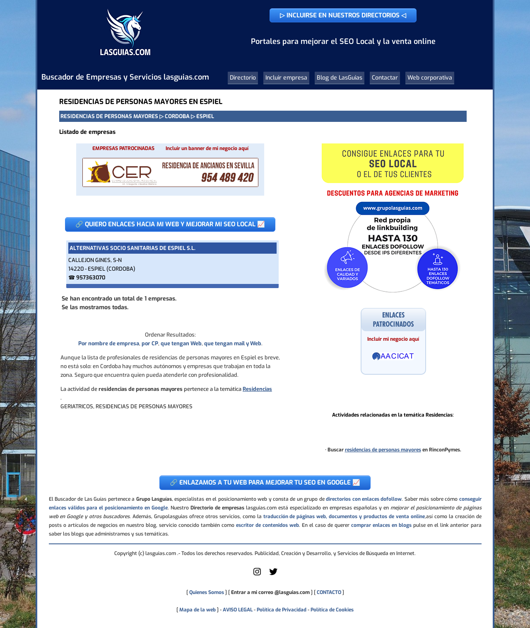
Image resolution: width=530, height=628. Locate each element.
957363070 (90, 277)
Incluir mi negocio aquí (393, 339)
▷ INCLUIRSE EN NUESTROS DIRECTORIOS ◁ (343, 15)
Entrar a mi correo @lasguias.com (270, 592)
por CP (150, 343)
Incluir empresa (286, 78)
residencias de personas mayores (383, 449)
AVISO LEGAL (238, 609)
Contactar (385, 78)
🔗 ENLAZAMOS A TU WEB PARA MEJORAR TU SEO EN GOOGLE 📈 (265, 482)
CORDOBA (177, 116)
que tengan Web (181, 343)
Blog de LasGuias (339, 78)
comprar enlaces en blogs (381, 525)
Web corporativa (429, 78)
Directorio (243, 78)
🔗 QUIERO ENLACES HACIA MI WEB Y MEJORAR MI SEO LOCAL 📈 (170, 224)
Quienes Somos (206, 592)
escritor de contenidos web (267, 525)
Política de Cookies (332, 609)
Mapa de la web (197, 609)
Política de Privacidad (281, 609)
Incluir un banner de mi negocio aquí (207, 148)
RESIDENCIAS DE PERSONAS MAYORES (109, 116)
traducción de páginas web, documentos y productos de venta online (344, 516)
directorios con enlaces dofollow (364, 499)
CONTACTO (329, 592)
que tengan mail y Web (232, 343)
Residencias (257, 389)
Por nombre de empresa (108, 343)
